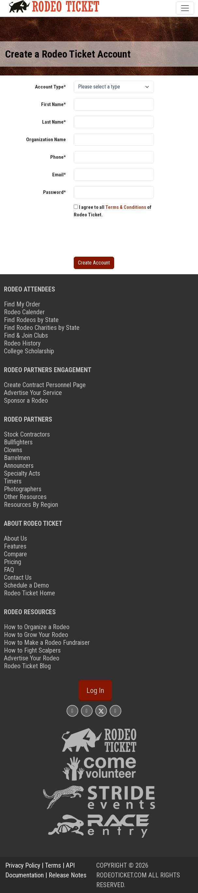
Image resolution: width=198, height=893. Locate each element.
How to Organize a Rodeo (36, 627)
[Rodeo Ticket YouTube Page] (115, 711)
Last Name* (54, 122)
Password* (54, 192)
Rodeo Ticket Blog (27, 666)
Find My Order (22, 304)
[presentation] (123, 238)
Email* (59, 175)
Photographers (22, 489)
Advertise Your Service (33, 393)
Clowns (13, 450)
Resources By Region (31, 504)
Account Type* (50, 87)
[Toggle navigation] (185, 8)
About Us (15, 538)
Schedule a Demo (26, 585)
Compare (15, 554)
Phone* (58, 157)
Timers (13, 481)
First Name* (53, 104)
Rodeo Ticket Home (29, 593)
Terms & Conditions (125, 207)
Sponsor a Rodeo (26, 400)
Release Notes (67, 875)
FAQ (9, 570)
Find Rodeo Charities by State (42, 327)
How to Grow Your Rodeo (36, 635)
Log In (95, 690)
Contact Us (18, 577)
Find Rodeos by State (31, 320)
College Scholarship (29, 351)
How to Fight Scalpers (32, 650)
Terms (53, 865)
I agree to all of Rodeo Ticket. (112, 211)
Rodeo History (22, 343)
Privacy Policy (22, 865)
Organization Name (46, 139)
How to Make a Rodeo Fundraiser (47, 642)
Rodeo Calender (24, 312)
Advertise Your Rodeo (31, 658)
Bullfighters (18, 442)
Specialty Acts (22, 473)
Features (15, 546)
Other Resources (25, 497)
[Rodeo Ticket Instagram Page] (72, 711)
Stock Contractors (27, 434)
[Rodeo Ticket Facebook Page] (87, 711)
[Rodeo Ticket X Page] (101, 711)
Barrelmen (17, 458)
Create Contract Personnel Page (45, 385)
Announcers (19, 465)
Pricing (12, 562)
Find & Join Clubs (26, 335)
